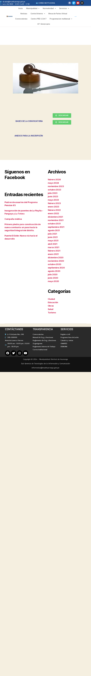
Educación (53, 302)
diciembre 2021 (55, 217)
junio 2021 (53, 237)
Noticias (23, 14)
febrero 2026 (54, 179)
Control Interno (38, 14)
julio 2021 (52, 234)
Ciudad (51, 299)
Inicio (20, 8)
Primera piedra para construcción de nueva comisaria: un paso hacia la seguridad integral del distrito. (23, 227)
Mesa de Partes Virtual (57, 14)
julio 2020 (53, 274)
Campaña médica (13, 219)
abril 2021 (52, 244)
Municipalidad (32, 8)
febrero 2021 (54, 251)
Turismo (52, 312)
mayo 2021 (53, 240)
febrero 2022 (54, 210)
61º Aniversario (43, 24)
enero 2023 (53, 206)
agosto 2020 (54, 271)
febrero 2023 (54, 203)
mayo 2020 (53, 281)
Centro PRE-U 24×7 (38, 19)
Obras (51, 306)
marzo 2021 (53, 247)
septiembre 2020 (56, 268)
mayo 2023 (53, 200)
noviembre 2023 (56, 186)
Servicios (64, 8)
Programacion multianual (61, 19)
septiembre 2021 (56, 227)
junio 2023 (53, 196)
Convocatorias (21, 19)
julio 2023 (52, 193)
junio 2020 (53, 278)
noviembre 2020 (56, 261)
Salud (50, 309)
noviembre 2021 (56, 220)
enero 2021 (53, 254)
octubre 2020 (54, 264)
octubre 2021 (54, 223)
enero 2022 (53, 213)
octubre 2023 (54, 190)
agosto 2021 (54, 230)
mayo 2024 (53, 183)
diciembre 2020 (55, 257)
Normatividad (49, 8)
